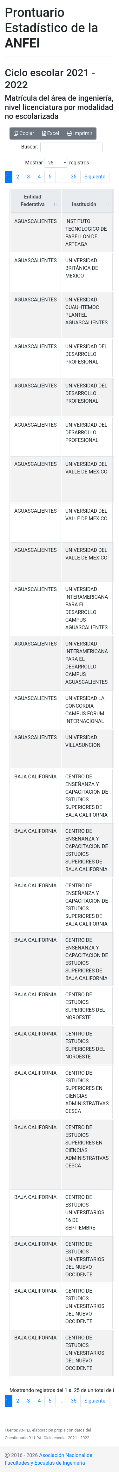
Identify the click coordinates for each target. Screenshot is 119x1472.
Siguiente (94, 177)
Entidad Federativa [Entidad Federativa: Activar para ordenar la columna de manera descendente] (32, 200)
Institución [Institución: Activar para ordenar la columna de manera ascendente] (84, 204)
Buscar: (61, 147)
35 (73, 177)
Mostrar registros (57, 163)
